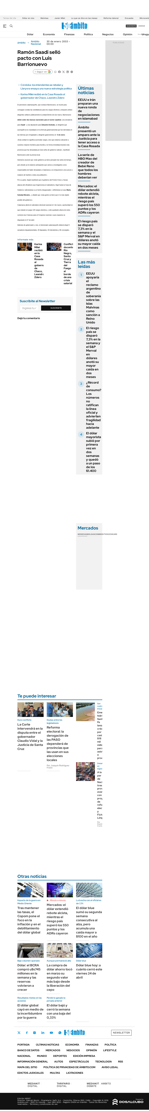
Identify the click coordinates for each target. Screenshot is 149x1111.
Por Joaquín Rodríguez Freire (58, 766)
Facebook (27, 1032)
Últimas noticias (47, 1044)
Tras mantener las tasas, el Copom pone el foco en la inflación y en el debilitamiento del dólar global (28, 920)
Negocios (108, 34)
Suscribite (56, 308)
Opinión (127, 34)
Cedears (112, 534)
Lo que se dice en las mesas (84, 18)
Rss (120, 1061)
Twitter (19, 1032)
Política (88, 34)
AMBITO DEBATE (99, 1085)
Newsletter (121, 1032)
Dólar (30, 34)
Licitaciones (74, 1073)
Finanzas (69, 34)
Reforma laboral (111, 18)
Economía (49, 34)
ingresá (141, 26)
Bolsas (91, 534)
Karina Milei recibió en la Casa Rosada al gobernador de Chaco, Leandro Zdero (43, 96)
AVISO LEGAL (110, 1067)
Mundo (42, 1056)
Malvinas (44, 18)
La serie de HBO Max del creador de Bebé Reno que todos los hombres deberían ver (88, 166)
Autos (58, 1061)
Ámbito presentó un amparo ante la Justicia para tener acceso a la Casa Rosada (89, 136)
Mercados (53, 1050)
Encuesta (129, 18)
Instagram (34, 1032)
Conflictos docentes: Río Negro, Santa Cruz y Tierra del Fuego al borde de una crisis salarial (70, 264)
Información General (32, 1061)
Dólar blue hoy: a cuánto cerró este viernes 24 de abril (89, 971)
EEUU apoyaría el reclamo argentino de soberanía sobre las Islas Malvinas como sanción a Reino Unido (93, 297)
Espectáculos (79, 1061)
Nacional (24, 1056)
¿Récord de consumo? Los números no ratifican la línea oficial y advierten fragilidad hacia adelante (93, 405)
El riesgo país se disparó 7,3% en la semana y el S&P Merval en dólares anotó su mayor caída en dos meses (89, 234)
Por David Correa (100, 824)
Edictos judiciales (30, 1073)
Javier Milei (60, 18)
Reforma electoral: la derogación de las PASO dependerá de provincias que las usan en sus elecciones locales (58, 743)
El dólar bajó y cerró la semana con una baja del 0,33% (59, 1011)
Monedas (82, 534)
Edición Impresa (84, 1056)
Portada (23, 1044)
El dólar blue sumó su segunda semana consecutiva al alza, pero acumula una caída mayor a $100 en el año (89, 922)
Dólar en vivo (28, 18)
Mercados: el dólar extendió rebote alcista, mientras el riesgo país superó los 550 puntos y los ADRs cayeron (89, 199)
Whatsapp (60, 1032)
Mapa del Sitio (27, 1067)
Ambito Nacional (36, 42)
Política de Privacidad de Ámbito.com (69, 1067)
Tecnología (103, 1061)
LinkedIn (42, 1032)
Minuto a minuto (58, 900)
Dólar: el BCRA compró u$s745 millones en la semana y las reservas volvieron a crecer (28, 977)
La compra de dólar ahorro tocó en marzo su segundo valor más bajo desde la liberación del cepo (59, 977)
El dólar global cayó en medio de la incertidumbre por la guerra (30, 1011)
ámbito (21, 42)
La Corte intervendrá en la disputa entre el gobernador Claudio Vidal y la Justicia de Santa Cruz (30, 736)
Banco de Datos (28, 1050)
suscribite (131, 26)
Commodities (101, 534)
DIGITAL (34, 1085)
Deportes (60, 1056)
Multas (55, 1073)
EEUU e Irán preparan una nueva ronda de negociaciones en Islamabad (89, 109)
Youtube (51, 1033)
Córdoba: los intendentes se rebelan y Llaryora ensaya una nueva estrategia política (46, 86)
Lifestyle (110, 1050)
